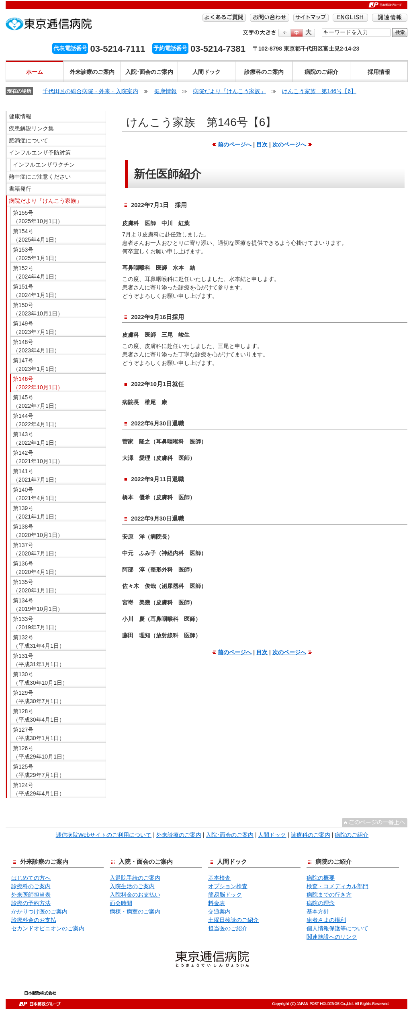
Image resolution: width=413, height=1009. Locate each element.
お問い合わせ (269, 18)
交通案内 (219, 911)
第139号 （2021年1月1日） (36, 512)
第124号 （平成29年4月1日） (39, 789)
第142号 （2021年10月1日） (38, 457)
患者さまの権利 (326, 920)
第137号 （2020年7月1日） (36, 549)
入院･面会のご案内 (149, 72)
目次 (262, 144)
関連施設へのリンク (332, 937)
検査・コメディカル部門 (337, 886)
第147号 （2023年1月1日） (36, 364)
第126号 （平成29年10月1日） (40, 752)
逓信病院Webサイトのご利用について (104, 835)
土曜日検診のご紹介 (233, 920)
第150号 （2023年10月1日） (38, 309)
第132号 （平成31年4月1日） (39, 641)
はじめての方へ (31, 878)
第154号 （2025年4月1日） (36, 235)
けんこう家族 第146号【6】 (319, 91)
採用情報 (379, 72)
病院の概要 (321, 878)
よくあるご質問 (224, 18)
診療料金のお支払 (33, 920)
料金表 (216, 903)
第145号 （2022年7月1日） (36, 401)
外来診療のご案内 (92, 72)
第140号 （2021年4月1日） (36, 493)
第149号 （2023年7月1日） (36, 327)
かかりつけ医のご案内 (39, 911)
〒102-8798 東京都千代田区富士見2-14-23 (306, 48)
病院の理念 (321, 903)
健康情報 (165, 91)
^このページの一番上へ (374, 822)
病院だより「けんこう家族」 (229, 91)
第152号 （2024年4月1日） (36, 272)
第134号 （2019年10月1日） (38, 604)
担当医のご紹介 (227, 928)
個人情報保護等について (337, 928)
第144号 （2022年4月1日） (36, 420)
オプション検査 (227, 886)
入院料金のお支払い (135, 894)
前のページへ (234, 144)
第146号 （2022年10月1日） (38, 383)
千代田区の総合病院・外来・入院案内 (90, 91)
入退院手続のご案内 (135, 878)
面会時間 (121, 903)
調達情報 (389, 18)
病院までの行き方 (329, 894)
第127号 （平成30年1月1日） (39, 733)
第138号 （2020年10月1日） (38, 530)
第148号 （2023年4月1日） (36, 346)
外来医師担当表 (31, 894)
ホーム (34, 72)
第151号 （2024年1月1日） (36, 290)
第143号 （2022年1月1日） (36, 438)
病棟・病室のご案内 (135, 911)
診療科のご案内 (264, 72)
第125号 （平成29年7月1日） (39, 770)
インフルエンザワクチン (44, 164)
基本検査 (219, 878)
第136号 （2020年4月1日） (36, 567)
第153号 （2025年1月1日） (36, 253)
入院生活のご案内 (132, 886)
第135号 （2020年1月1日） (36, 586)
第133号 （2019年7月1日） (36, 623)
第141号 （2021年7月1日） (36, 475)
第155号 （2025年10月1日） (38, 217)
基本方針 (318, 911)
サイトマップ (311, 18)
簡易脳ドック (225, 894)
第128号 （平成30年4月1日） (39, 715)
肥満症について (28, 140)
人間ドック (206, 72)
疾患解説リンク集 (31, 128)
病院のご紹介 (321, 72)
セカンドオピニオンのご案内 (47, 928)
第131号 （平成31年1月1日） (39, 660)
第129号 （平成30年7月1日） (39, 697)
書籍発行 (20, 188)
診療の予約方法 (31, 903)
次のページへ (289, 144)
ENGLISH (350, 18)
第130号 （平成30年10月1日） (40, 678)
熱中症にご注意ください (40, 176)
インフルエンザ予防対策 (40, 152)
